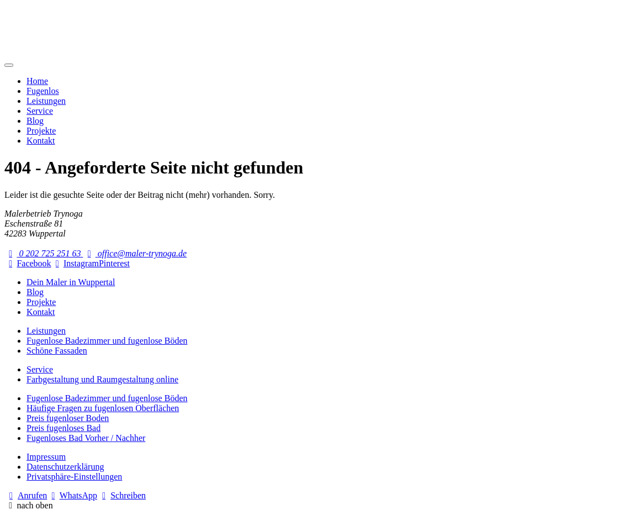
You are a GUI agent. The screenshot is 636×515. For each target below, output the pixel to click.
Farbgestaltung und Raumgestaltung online (102, 379)
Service (39, 110)
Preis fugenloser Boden (67, 418)
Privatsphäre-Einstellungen (74, 476)
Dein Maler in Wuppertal (70, 282)
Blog (35, 120)
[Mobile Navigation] (8, 65)
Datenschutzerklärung (65, 466)
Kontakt (40, 140)
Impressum (46, 456)
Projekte (41, 130)
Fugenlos (42, 91)
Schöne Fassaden (56, 350)
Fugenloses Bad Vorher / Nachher (85, 438)
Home (37, 81)
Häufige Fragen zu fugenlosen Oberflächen (102, 408)
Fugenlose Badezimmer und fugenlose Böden (107, 340)
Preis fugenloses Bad (63, 428)
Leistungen (46, 101)
